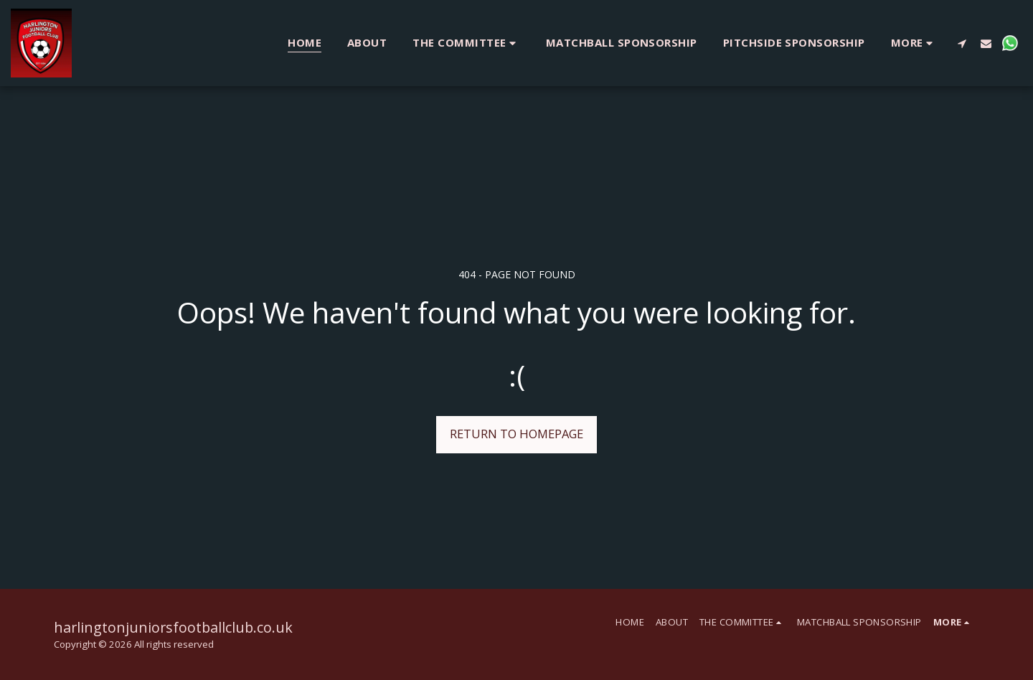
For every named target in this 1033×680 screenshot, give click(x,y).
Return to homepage (516, 433)
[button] (466, 43)
